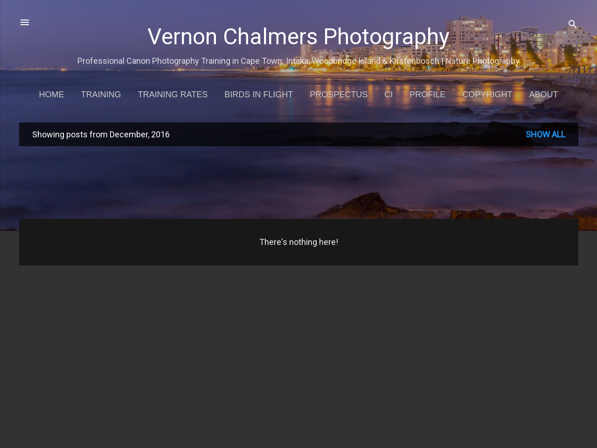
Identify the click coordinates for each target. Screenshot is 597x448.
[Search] (572, 25)
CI (388, 94)
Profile (427, 94)
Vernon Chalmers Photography (298, 36)
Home (51, 94)
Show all (545, 134)
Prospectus (339, 94)
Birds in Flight (258, 94)
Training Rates (173, 94)
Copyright (487, 94)
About (543, 94)
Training (101, 94)
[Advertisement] (299, 182)
